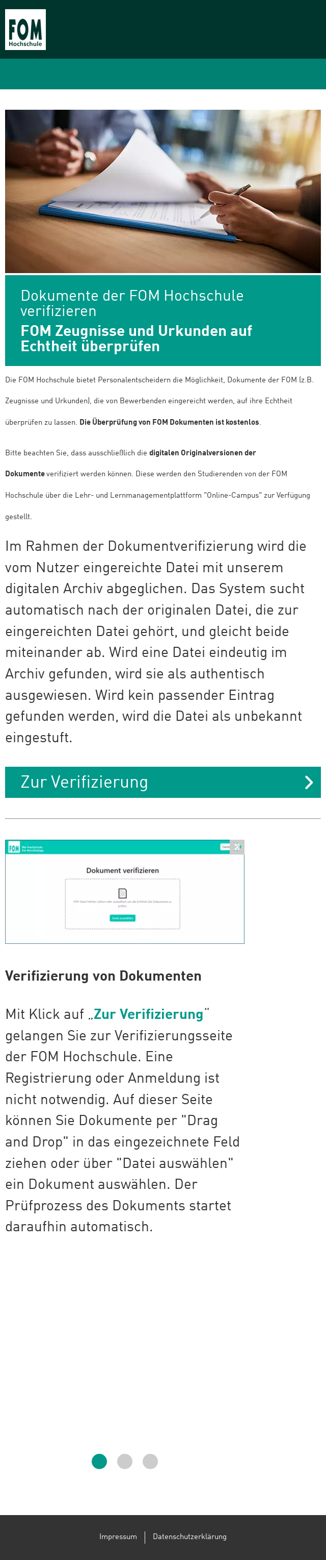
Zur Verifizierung (84, 783)
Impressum (118, 1537)
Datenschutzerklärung (190, 1537)
